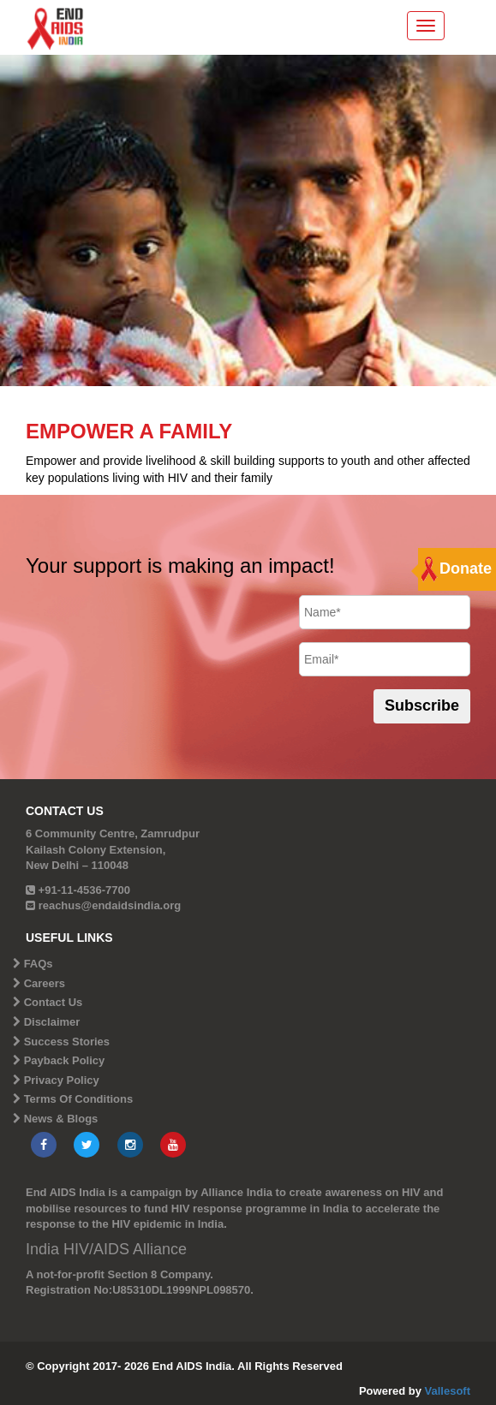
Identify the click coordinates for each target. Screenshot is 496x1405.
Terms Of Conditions (79, 1098)
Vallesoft (447, 1390)
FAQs (38, 963)
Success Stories (67, 1041)
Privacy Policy (61, 1080)
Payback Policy (64, 1060)
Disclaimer (52, 1021)
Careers (44, 983)
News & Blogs (61, 1118)
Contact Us (53, 1002)
